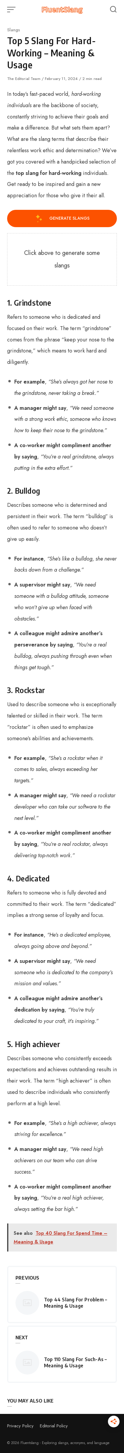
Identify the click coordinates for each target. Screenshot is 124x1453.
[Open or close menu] (12, 9)
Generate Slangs (62, 218)
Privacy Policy (20, 1426)
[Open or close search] (113, 9)
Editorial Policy (54, 1426)
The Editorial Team (24, 78)
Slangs (13, 30)
